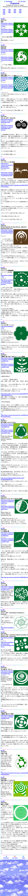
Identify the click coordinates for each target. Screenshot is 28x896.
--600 (19, 12)
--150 (14, 9)
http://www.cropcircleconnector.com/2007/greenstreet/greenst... (7, 59)
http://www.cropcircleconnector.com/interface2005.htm (7, 359)
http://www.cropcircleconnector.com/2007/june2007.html (7, 366)
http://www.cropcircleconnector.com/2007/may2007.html (7, 672)
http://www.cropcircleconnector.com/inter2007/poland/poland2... (7, 87)
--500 (9, 12)
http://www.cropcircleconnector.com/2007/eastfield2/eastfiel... (7, 175)
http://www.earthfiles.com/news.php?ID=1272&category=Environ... (7, 282)
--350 (14, 11)
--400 (19, 11)
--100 (9, 9)
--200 (19, 9)
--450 (3, 12)
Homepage (8, 1)
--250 (3, 11)
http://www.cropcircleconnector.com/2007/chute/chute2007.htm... (7, 32)
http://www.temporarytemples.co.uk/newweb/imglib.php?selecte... (7, 128)
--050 (3, 9)
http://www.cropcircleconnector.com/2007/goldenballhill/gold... (7, 232)
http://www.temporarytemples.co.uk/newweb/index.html (7, 121)
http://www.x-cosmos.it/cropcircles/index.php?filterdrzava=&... (7, 166)
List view (22, 1)
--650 (3, 14)
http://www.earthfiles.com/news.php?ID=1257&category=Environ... (7, 645)
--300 (9, 11)
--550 (14, 12)
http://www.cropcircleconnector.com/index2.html (7, 25)
